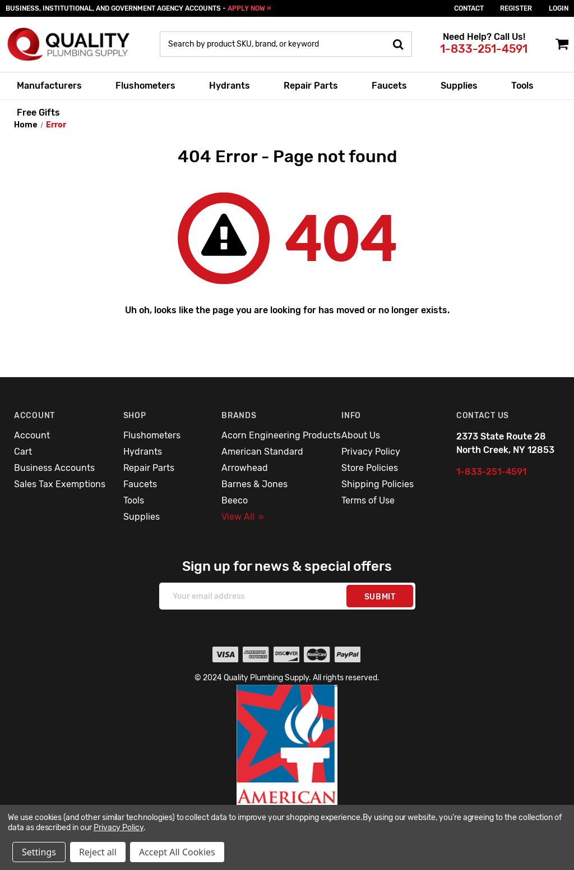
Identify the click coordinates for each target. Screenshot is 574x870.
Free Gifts (38, 112)
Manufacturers (49, 85)
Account (32, 435)
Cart (23, 451)
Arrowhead (244, 468)
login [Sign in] (558, 8)
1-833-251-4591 (483, 49)
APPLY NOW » (249, 8)
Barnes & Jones (254, 484)
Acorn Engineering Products (281, 435)
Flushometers (145, 85)
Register (516, 8)
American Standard (262, 451)
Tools (522, 85)
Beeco (234, 500)
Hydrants (229, 85)
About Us (360, 435)
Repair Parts (311, 85)
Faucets (389, 85)
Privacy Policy (370, 451)
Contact (469, 8)
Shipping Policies (377, 484)
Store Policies (369, 468)
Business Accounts (54, 468)
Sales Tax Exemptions (59, 484)
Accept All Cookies (177, 852)
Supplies (459, 85)
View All (242, 516)
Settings (39, 852)
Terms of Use (368, 500)
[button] (287, 769)
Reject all (98, 852)
